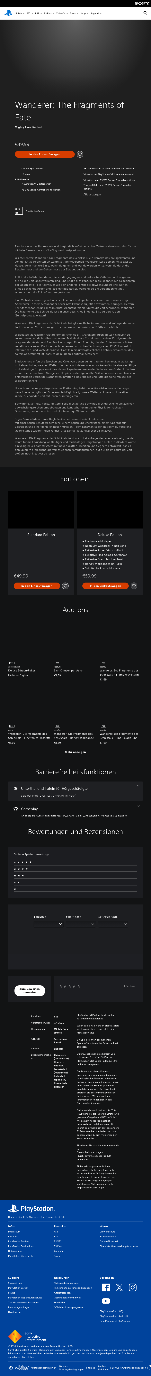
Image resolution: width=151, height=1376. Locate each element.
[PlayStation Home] (8, 13)
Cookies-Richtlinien (103, 1367)
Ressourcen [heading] (61, 1277)
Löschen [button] (129, 986)
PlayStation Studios (18, 1241)
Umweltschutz (107, 1231)
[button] (30, 991)
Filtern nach (73, 916)
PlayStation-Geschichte (20, 1256)
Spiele (19, 13)
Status (11, 1292)
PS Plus (47, 13)
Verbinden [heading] (107, 1277)
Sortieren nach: (108, 916)
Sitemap (90, 1367)
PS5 (28, 13)
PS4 (37, 13)
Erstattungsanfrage (18, 1307)
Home (11, 1217)
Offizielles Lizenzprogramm (69, 1307)
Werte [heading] (104, 1226)
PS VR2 (57, 1241)
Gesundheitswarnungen (90, 1152)
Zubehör (60, 13)
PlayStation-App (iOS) (111, 1311)
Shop (83, 13)
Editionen (40, 916)
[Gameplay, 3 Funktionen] (75, 811)
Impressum (14, 1231)
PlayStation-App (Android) (114, 1316)
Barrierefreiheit (108, 1236)
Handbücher (14, 1312)
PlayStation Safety (18, 1287)
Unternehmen (15, 1251)
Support (95, 13)
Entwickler (59, 1302)
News (73, 13)
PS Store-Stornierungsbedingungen (73, 1287)
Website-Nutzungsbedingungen (71, 1367)
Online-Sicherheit (109, 1241)
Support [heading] (13, 1277)
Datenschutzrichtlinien (44, 1367)
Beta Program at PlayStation (115, 1321)
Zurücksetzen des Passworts (23, 1302)
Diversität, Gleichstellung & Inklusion (119, 1246)
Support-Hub (15, 1283)
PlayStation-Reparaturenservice (25, 1297)
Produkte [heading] (60, 1226)
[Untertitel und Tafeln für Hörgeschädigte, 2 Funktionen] (75, 791)
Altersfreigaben (62, 1292)
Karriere (12, 1236)
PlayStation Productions (21, 1246)
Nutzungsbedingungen (66, 1283)
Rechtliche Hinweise (24, 1367)
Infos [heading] (11, 1226)
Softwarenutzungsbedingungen (129, 1367)
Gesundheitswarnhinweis (68, 1297)
